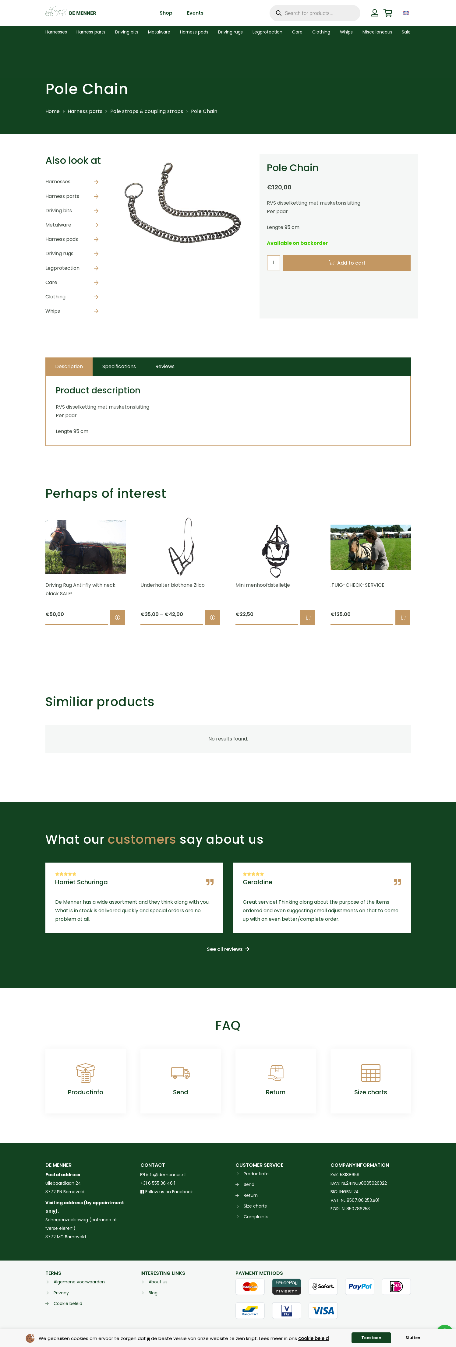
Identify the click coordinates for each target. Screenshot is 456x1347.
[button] (307, 617)
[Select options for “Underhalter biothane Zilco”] (212, 617)
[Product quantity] (273, 263)
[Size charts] (370, 1073)
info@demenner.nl (163, 1175)
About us (158, 1282)
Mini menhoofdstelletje (262, 585)
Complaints (256, 1217)
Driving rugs (59, 253)
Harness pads (61, 239)
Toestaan (371, 1337)
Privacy (61, 1293)
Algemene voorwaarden (79, 1282)
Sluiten (412, 1337)
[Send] (180, 1073)
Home (52, 111)
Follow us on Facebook (166, 1192)
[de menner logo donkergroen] (70, 13)
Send (180, 1092)
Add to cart (351, 262)
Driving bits (58, 210)
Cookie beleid (68, 1303)
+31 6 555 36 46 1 (157, 1183)
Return (275, 1092)
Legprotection (62, 268)
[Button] (374, 13)
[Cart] (388, 13)
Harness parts (85, 111)
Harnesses (57, 181)
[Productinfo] (85, 1073)
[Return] (275, 1073)
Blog (153, 1293)
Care (51, 282)
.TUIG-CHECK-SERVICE (357, 585)
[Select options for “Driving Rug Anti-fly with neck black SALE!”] (117, 617)
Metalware (58, 224)
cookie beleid (313, 1338)
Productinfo (85, 1092)
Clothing (55, 296)
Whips (52, 311)
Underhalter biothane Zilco (172, 585)
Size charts (370, 1092)
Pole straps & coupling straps (146, 111)
